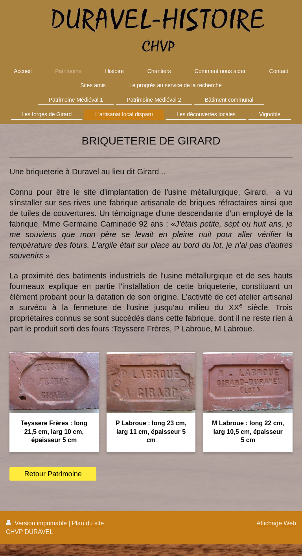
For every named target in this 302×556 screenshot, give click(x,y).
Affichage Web (276, 523)
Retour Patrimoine (53, 474)
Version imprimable (37, 523)
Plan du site (88, 523)
